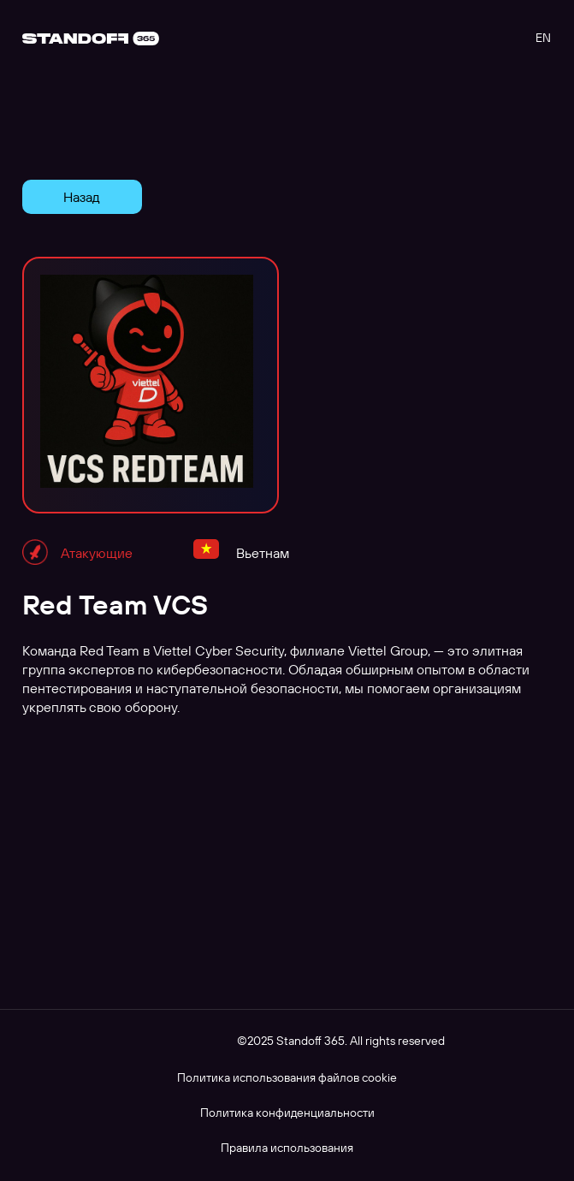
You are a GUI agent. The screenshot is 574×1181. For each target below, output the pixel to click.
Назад (81, 196)
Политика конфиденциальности (287, 1112)
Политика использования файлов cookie (287, 1077)
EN (543, 37)
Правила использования (287, 1147)
